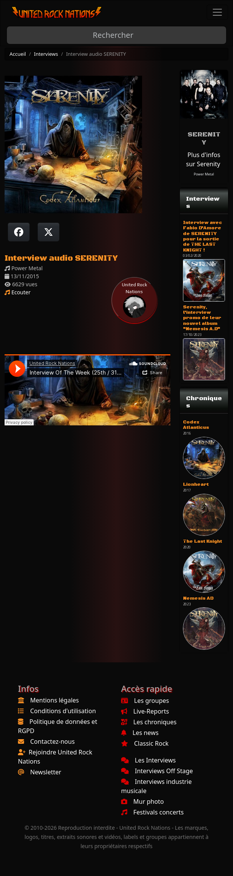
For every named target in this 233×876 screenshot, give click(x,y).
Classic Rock (144, 743)
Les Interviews (148, 760)
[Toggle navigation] (217, 12)
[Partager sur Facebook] (19, 232)
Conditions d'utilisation (63, 711)
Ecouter (18, 292)
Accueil (18, 53)
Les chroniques (148, 722)
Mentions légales (54, 700)
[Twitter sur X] (48, 232)
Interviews (46, 53)
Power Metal (204, 174)
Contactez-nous (52, 741)
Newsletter (45, 772)
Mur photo (142, 801)
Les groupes (145, 700)
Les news (140, 732)
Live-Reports (145, 711)
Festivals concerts (152, 812)
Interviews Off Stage (157, 771)
